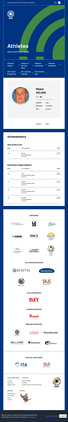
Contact (10, 399)
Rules (8, 397)
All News (9, 381)
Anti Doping (10, 395)
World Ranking (26, 381)
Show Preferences (52, 416)
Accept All (63, 416)
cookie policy (32, 417)
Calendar (10, 383)
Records (24, 383)
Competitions (11, 385)
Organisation (11, 393)
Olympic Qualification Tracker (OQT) (32, 385)
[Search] (55, 2)
